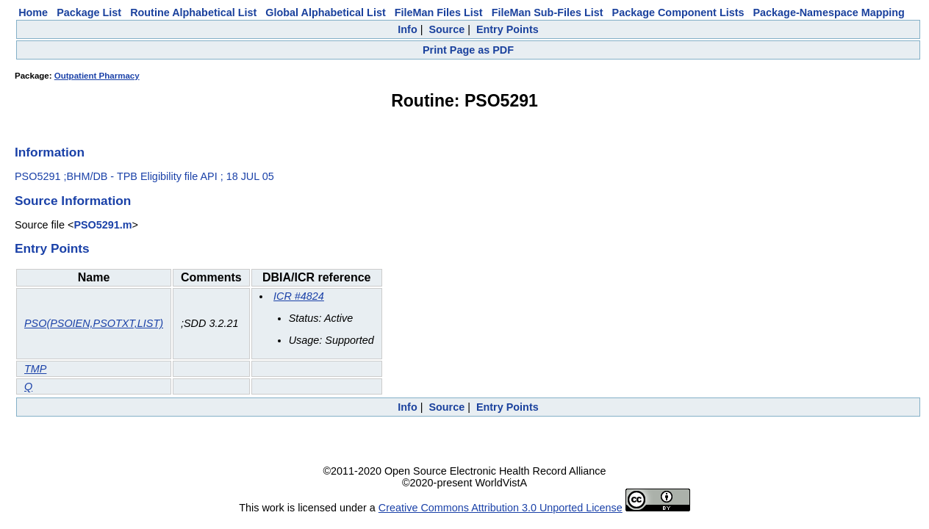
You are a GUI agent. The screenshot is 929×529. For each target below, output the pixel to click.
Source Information (73, 200)
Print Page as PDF (468, 50)
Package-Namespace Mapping (829, 12)
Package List (89, 12)
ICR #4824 (298, 296)
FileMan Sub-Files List (547, 12)
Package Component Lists (678, 12)
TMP (35, 369)
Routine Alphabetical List (193, 12)
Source (446, 29)
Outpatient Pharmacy (97, 75)
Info (407, 29)
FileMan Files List (439, 12)
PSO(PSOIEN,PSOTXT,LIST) (93, 323)
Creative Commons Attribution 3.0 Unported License (501, 508)
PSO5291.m (102, 225)
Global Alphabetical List (325, 12)
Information (50, 152)
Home (33, 12)
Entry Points (507, 29)
